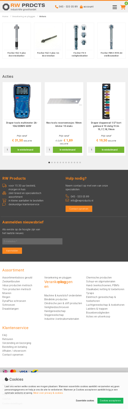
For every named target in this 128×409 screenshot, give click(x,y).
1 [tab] (49, 162)
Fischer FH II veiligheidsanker (80, 54)
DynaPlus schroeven (14, 300)
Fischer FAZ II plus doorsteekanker (16, 54)
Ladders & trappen (97, 308)
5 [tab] (60, 162)
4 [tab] (57, 162)
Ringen (6, 297)
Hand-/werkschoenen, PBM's (102, 285)
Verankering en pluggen (23, 16)
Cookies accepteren (110, 400)
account (89, 6)
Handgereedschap (55, 311)
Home (5, 16)
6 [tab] (63, 162)
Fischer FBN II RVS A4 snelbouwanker (111, 54)
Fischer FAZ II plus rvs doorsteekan (48, 54)
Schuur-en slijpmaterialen (100, 281)
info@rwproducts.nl (79, 200)
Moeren (6, 293)
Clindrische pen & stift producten (63, 303)
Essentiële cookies (85, 400)
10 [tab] (74, 162)
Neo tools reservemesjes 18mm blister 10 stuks (64, 124)
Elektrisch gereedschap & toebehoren (101, 299)
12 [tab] (80, 162)
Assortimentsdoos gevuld (17, 277)
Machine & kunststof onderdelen (63, 295)
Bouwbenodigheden (97, 312)
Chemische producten (99, 277)
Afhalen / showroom (14, 350)
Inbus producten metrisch (17, 285)
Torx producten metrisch (16, 289)
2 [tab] (52, 162)
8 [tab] (69, 162)
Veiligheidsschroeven (56, 307)
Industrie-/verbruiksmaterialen (61, 318)
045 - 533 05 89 (68, 6)
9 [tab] (71, 162)
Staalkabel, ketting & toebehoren (105, 289)
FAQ (4, 335)
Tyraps (90, 293)
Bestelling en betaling (14, 346)
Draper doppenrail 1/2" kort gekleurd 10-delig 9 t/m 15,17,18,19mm (106, 126)
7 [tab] (66, 162)
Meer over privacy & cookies (48, 393)
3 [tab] (55, 162)
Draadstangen (10, 308)
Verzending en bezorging (16, 343)
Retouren (7, 339)
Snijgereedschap (54, 314)
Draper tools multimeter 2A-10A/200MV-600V (22, 124)
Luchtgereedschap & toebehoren (105, 304)
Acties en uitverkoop (98, 316)
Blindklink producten (56, 299)
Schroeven (8, 304)
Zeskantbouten (11, 281)
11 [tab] (77, 162)
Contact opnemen (78, 209)
